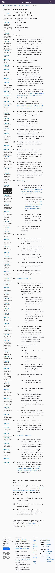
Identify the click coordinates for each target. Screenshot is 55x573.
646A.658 (8, 102)
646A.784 (8, 344)
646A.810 (8, 409)
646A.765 (6, 309)
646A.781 (8, 336)
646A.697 (8, 223)
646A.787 (7, 352)
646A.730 (7, 274)
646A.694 (8, 198)
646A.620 (8, 36)
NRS (48, 547)
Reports (35, 555)
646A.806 (8, 392)
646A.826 (8, 434)
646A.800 (8, 363)
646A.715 (6, 253)
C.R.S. (48, 542)
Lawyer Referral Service (21, 548)
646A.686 (6, 169)
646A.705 (7, 241)
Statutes (49, 544)
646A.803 (7, 384)
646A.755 (8, 299)
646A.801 (8, 374)
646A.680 (8, 145)
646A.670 (7, 124)
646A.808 (8, 401)
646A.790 (8, 357)
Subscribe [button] (6, 549)
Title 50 (15, 5)
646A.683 (8, 152)
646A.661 (6, 108)
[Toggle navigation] (50, 2)
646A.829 (8, 439)
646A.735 (7, 279)
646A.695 (8, 206)
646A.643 (7, 72)
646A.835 (7, 452)
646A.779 (8, 330)
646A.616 (8, 17)
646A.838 (6, 459)
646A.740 (6, 283)
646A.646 (8, 79)
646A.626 (6, 55)
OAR (48, 551)
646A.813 (8, 417)
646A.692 (6, 185)
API (33, 548)
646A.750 (7, 294)
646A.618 (8, 26)
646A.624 (8, 51)
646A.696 (8, 215)
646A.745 (7, 288)
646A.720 (8, 259)
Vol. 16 (10, 5)
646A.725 (8, 266)
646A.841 (7, 463)
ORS (7, 5)
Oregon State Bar (22, 540)
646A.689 (8, 177)
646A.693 (8, 191)
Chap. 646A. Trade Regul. (24, 5)
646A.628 (7, 61)
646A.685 (8, 161)
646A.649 (8, 85)
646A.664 (7, 114)
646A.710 (8, 248)
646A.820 (6, 424)
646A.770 (6, 313)
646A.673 (6, 129)
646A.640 (6, 65)
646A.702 (8, 234)
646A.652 (8, 92)
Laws (48, 549)
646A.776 (6, 324)
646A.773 (7, 319)
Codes (48, 540)
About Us (35, 546)
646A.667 (6, 119)
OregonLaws (26, 2)
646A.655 (8, 97)
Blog (34, 544)
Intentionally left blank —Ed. (24, 181)
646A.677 (8, 137)
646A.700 (6, 228)
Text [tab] (16, 36)
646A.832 (8, 445)
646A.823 (7, 429)
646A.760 (7, 304)
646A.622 (8, 45)
